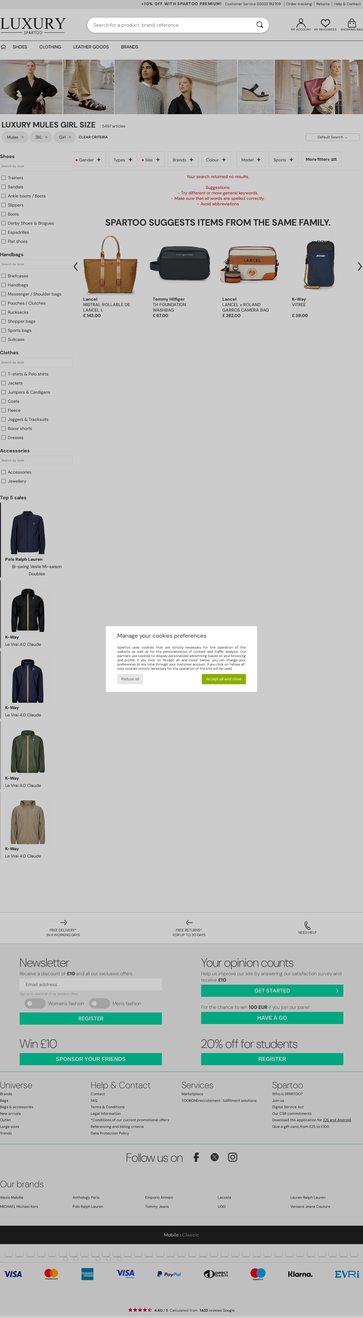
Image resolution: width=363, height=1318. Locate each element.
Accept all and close (224, 679)
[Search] (260, 25)
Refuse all (130, 679)
